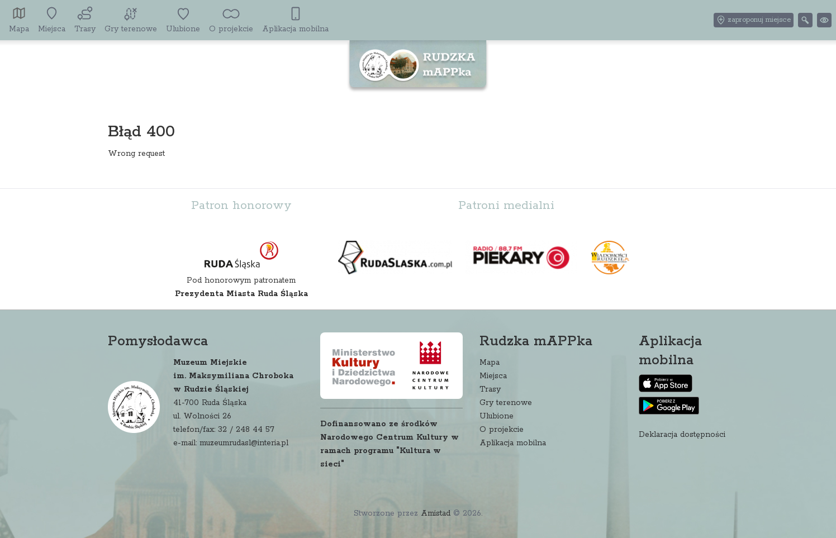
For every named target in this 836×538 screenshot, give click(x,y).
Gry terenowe (505, 403)
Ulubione (496, 416)
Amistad (435, 513)
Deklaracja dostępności (682, 435)
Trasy (490, 389)
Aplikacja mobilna (512, 443)
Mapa (489, 363)
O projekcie (501, 430)
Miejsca (493, 376)
